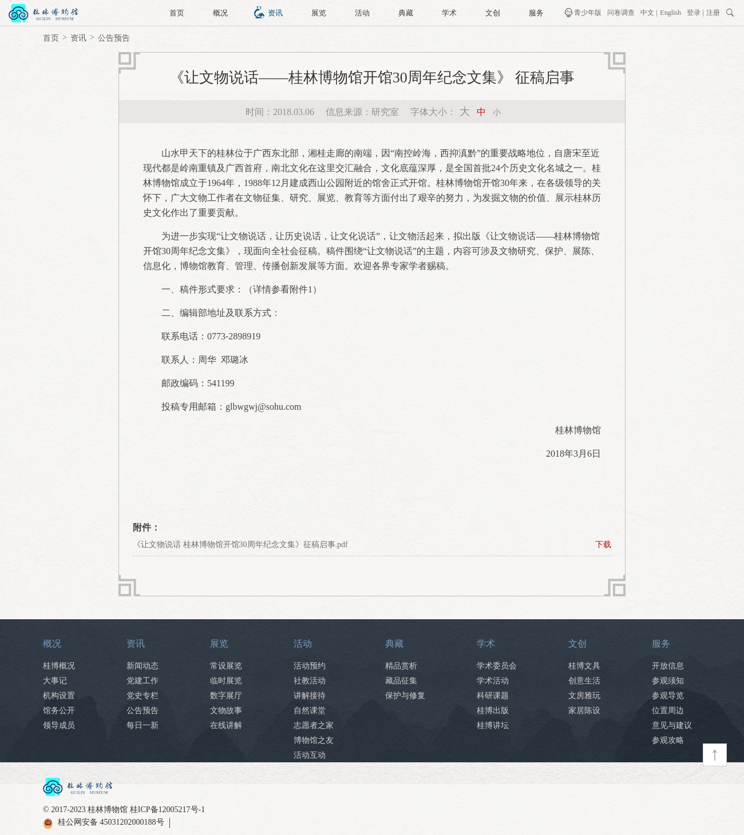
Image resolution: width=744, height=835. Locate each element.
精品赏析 (401, 666)
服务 (536, 13)
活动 (362, 13)
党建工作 (142, 680)
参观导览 (668, 695)
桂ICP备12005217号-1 (167, 809)
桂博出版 (493, 710)
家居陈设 (584, 710)
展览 (318, 13)
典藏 (405, 13)
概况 (220, 13)
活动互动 (310, 755)
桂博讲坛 (493, 725)
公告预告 (114, 38)
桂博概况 (59, 666)
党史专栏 (142, 695)
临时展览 (226, 680)
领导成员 (59, 725)
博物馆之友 (314, 740)
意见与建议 (672, 725)
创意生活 (584, 680)
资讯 (275, 13)
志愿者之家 (314, 725)
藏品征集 (401, 680)
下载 (603, 544)
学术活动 (493, 680)
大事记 (55, 680)
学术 (449, 13)
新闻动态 (142, 666)
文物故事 (226, 710)
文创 (492, 13)
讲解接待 (310, 695)
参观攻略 (668, 740)
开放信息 (668, 666)
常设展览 (226, 666)
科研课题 (493, 695)
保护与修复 (405, 695)
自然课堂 (310, 710)
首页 (176, 13)
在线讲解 (226, 725)
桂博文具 (584, 666)
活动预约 (310, 666)
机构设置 (59, 695)
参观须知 (668, 680)
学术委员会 (497, 666)
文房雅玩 (584, 695)
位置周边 (668, 710)
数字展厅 (226, 695)
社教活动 (310, 680)
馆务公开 (59, 710)
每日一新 (142, 725)
